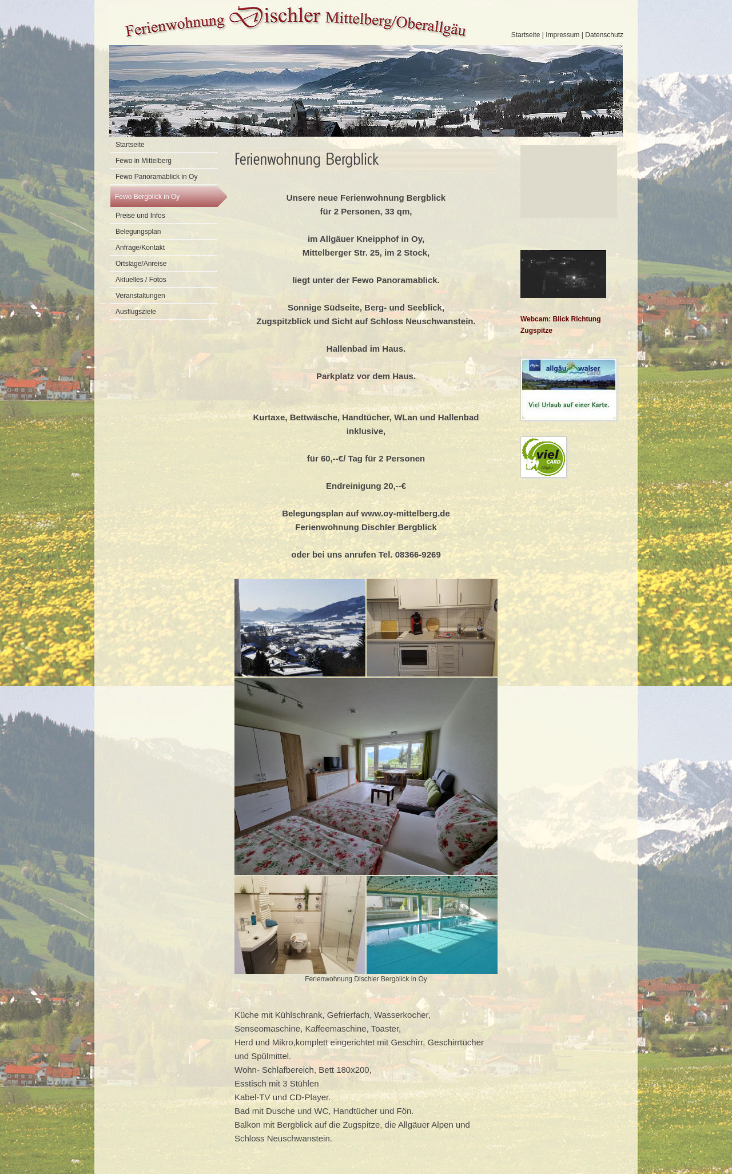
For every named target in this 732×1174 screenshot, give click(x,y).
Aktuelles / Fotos (141, 280)
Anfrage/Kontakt (140, 248)
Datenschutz (604, 35)
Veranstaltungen (140, 296)
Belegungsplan (138, 232)
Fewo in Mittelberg (144, 161)
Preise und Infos (140, 216)
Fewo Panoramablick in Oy (156, 177)
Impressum (562, 35)
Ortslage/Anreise (141, 264)
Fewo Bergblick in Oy (147, 197)
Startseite (525, 35)
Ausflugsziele (136, 312)
